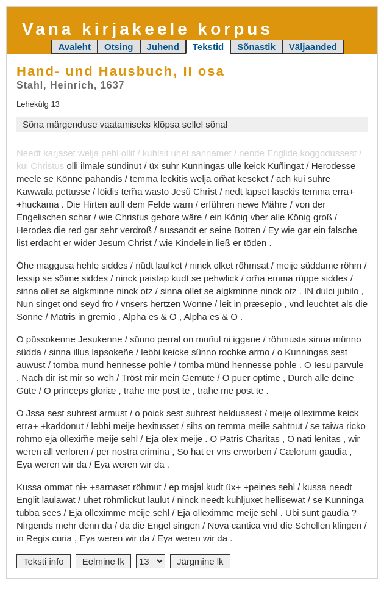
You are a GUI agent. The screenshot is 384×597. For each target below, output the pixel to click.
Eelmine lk (103, 561)
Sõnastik (256, 47)
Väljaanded (313, 47)
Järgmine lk (200, 561)
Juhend (163, 47)
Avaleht (74, 47)
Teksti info (43, 561)
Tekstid (208, 47)
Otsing (118, 47)
